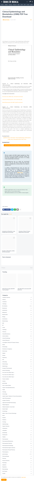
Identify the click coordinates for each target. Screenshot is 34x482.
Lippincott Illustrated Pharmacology (17, 402)
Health (17, 389)
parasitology (17, 432)
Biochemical (17, 308)
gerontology (17, 383)
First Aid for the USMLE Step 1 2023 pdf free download (12, 96)
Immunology (17, 394)
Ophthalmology (17, 424)
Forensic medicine (17, 379)
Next (31, 267)
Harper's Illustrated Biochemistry (17, 387)
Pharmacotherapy (17, 456)
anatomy (17, 299)
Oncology (17, 422)
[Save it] (31, 20)
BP (17, 325)
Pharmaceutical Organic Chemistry (17, 447)
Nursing (10, 4)
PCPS (31, 4)
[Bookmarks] (30, 2)
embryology (17, 361)
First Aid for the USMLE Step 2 (17, 374)
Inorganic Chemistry (17, 400)
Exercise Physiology (17, 370)
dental (17, 344)
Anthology (17, 303)
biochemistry (17, 310)
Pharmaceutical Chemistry (17, 443)
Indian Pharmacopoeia (17, 398)
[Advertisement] (17, 30)
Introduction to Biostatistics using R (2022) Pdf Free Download (8, 232)
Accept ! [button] (3, 479)
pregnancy (17, 464)
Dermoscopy (17, 351)
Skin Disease (17, 471)
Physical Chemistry (17, 460)
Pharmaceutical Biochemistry (17, 441)
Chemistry (17, 331)
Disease (17, 355)
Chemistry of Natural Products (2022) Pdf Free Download (24, 232)
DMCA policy (20, 172)
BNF (17, 323)
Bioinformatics (17, 314)
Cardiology (17, 329)
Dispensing (17, 357)
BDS (18, 4)
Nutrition (17, 417)
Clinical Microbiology (17, 338)
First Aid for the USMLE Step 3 (17, 376)
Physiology (17, 462)
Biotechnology (17, 321)
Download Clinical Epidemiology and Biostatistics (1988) (17, 145)
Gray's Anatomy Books (17, 385)
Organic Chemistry (17, 426)
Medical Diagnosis (17, 404)
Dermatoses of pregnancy (17, 349)
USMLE (6, 4)
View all (10, 214)
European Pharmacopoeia (17, 368)
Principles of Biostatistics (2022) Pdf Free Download (8, 251)
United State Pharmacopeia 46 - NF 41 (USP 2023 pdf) (12, 99)
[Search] (32, 2)
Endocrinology (17, 364)
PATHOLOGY (17, 434)
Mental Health (17, 409)
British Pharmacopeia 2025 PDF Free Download (8, 289)
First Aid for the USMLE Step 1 (17, 372)
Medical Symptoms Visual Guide (17, 407)
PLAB (28, 4)
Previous (3, 267)
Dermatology (17, 346)
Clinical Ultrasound (17, 340)
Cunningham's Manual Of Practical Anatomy (17, 342)
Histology (17, 392)
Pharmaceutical (17, 439)
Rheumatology (17, 469)
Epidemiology (17, 366)
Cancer (17, 327)
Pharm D (14, 4)
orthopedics (17, 430)
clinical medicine (17, 336)
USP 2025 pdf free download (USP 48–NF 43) (24, 289)
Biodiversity (17, 312)
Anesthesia (17, 301)
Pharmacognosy (17, 452)
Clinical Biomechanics (17, 334)
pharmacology (17, 454)
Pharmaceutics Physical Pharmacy (17, 449)
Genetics (17, 381)
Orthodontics (17, 428)
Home (2, 4)
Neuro (17, 415)
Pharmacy (17, 458)
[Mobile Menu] (1, 2)
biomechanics (17, 319)
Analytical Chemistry (17, 297)
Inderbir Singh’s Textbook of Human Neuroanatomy (17, 396)
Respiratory (17, 467)
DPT (25, 4)
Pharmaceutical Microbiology (17, 445)
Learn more (23, 477)
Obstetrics (17, 419)
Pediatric (17, 437)
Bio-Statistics (8, 9)
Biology (17, 316)
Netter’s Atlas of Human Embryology (17, 413)
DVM (22, 4)
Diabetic (17, 353)
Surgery (17, 473)
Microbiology (17, 411)
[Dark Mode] (27, 1)
